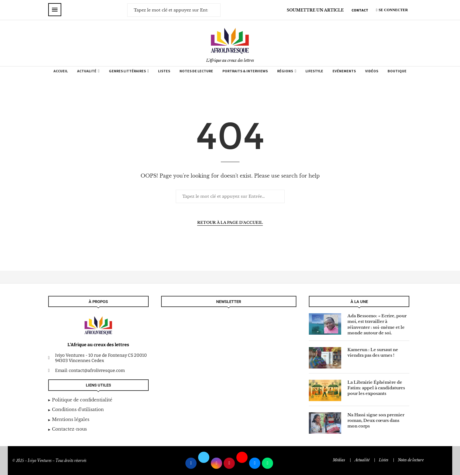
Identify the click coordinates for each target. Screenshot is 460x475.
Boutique (397, 71)
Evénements (344, 71)
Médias (339, 460)
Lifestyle (314, 71)
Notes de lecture (196, 71)
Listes (164, 71)
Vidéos (371, 71)
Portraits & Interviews (245, 71)
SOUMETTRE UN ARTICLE (315, 10)
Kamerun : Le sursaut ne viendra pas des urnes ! (372, 352)
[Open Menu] (54, 9)
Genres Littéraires (127, 71)
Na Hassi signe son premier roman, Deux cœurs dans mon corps (375, 420)
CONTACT (359, 10)
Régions (285, 71)
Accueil (60, 71)
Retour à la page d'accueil (230, 222)
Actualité (86, 71)
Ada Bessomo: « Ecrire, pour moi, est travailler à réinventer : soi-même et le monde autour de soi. (377, 324)
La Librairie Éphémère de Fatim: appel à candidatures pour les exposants (376, 388)
